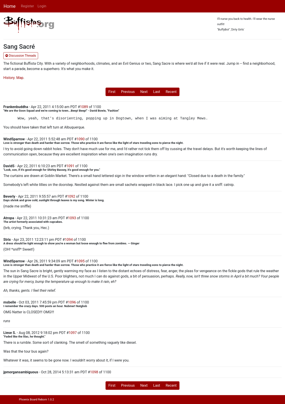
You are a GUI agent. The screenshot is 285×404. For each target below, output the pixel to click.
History (8, 78)
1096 (72, 302)
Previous (128, 92)
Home (10, 6)
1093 (72, 218)
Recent (171, 92)
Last (156, 92)
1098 (94, 372)
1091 (70, 166)
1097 (73, 333)
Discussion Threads (20, 55)
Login (41, 6)
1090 (81, 139)
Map (19, 78)
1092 (71, 196)
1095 (81, 261)
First (112, 92)
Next (144, 92)
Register (27, 6)
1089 (84, 107)
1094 (69, 239)
